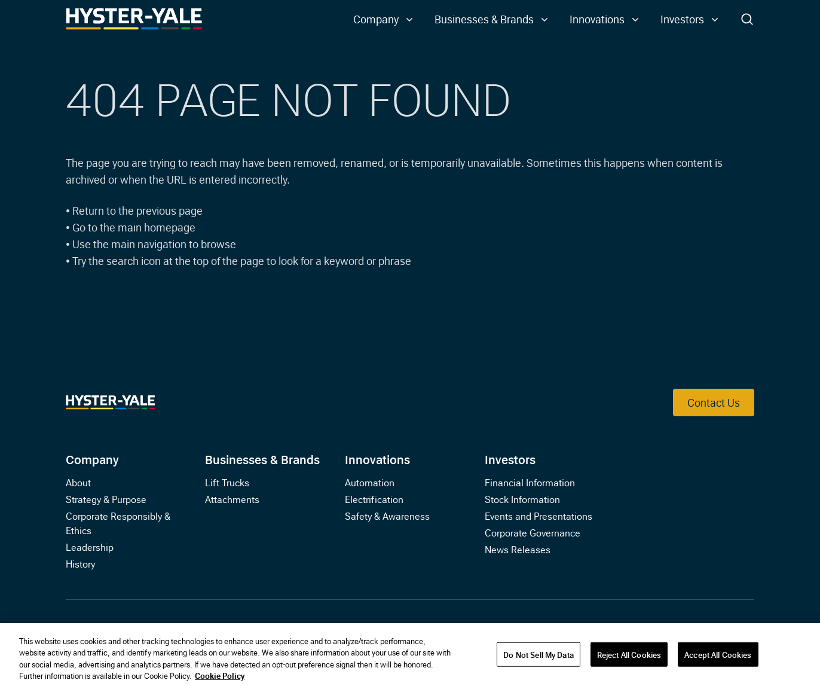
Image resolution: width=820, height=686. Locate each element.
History (80, 563)
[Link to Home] (134, 19)
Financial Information (530, 482)
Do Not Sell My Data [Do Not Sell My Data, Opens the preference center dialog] (538, 657)
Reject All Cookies (629, 657)
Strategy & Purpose (106, 499)
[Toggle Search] (747, 19)
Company (92, 459)
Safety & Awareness (387, 515)
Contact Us (713, 402)
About (78, 482)
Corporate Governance (532, 532)
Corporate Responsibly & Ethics (118, 522)
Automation (369, 482)
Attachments (232, 499)
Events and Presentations (538, 515)
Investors (510, 459)
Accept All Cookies (717, 657)
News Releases (517, 549)
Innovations (377, 459)
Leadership (90, 546)
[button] (384, 19)
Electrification (374, 499)
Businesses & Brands (262, 459)
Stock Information (522, 499)
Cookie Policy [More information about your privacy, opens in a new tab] (219, 679)
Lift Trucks (227, 482)
